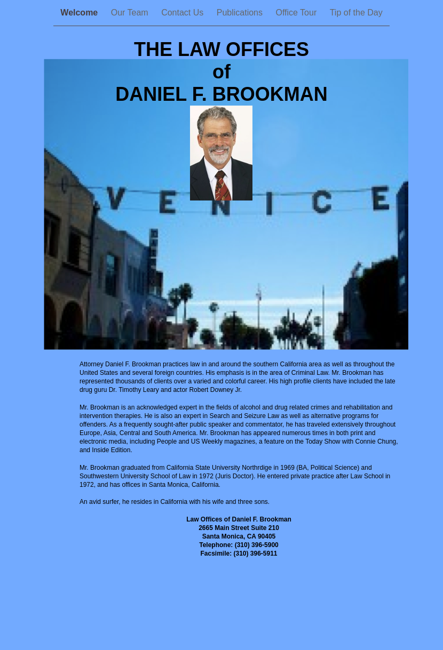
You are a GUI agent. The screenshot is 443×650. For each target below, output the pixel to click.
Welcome (80, 12)
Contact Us (183, 12)
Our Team (131, 12)
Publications (241, 12)
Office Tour (297, 12)
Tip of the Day (356, 12)
